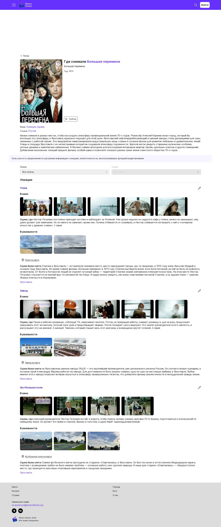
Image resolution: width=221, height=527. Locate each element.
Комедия (31, 126)
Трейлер (71, 119)
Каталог (16, 491)
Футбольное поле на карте (36, 456)
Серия (115, 166)
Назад (24, 56)
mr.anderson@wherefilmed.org (27, 505)
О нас (115, 495)
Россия (32, 130)
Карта (15, 487)
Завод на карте (30, 362)
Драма (40, 126)
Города (116, 487)
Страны (15, 495)
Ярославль (26, 282)
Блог (115, 491)
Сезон (23, 166)
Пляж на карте (30, 260)
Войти (204, 5)
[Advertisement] (110, 31)
